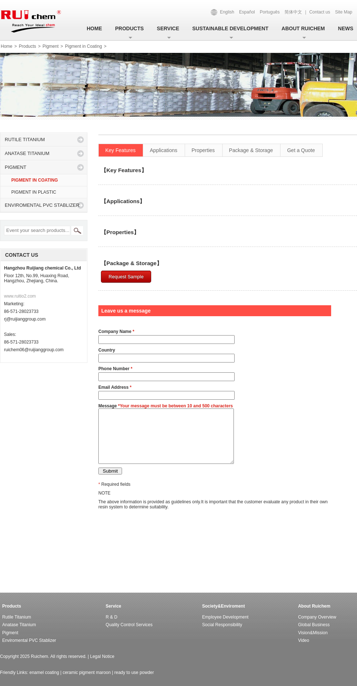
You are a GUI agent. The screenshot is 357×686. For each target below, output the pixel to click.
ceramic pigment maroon (87, 672)
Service (168, 28)
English (227, 12)
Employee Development (225, 617)
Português (270, 12)
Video (303, 640)
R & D (111, 617)
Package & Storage (251, 150)
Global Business (314, 624)
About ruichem (303, 28)
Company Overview (317, 617)
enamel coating (44, 672)
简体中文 (293, 12)
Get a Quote (301, 150)
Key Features (120, 150)
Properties (203, 150)
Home (94, 28)
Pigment (51, 46)
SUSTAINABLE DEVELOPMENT (230, 28)
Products (129, 28)
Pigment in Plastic (33, 192)
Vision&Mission (312, 632)
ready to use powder (134, 672)
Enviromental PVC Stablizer (42, 205)
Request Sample (126, 276)
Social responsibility (222, 624)
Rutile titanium (25, 139)
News (345, 28)
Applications (163, 150)
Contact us (319, 12)
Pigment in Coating (84, 46)
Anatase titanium (27, 153)
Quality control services (129, 624)
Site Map (343, 12)
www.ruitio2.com (20, 296)
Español (247, 12)
